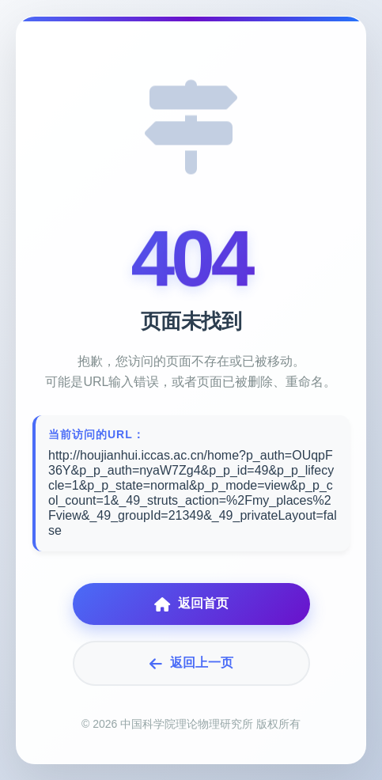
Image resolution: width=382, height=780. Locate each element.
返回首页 (191, 604)
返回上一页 (191, 663)
